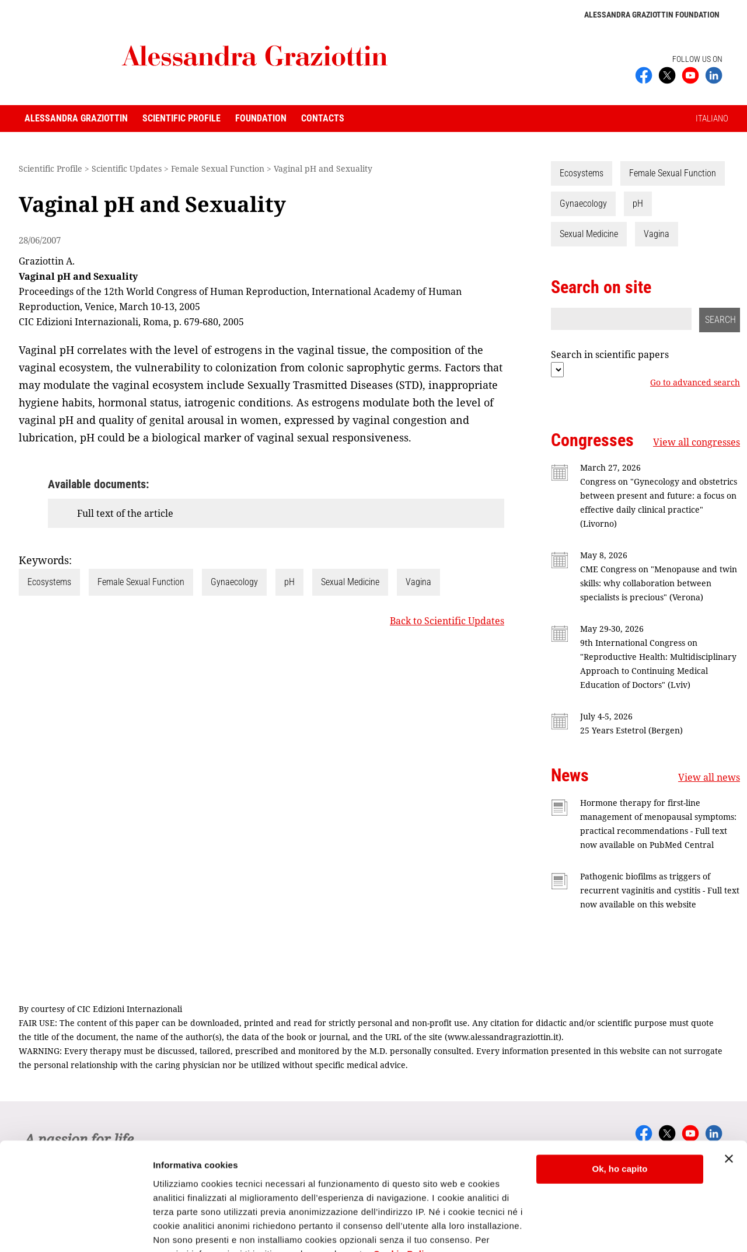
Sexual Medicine (350, 581)
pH (289, 581)
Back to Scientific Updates (447, 620)
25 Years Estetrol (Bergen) (631, 730)
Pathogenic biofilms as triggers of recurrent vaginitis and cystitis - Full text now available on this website (659, 890)
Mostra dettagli (184, 1229)
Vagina (418, 581)
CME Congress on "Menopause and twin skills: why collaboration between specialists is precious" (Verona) (658, 583)
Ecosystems (49, 581)
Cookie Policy (404, 1197)
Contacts (322, 118)
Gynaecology (234, 581)
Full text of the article (125, 513)
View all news (709, 777)
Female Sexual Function (140, 581)
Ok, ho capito (619, 1113)
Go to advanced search (695, 382)
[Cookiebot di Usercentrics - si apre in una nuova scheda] (76, 1229)
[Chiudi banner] (729, 1102)
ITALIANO (712, 118)
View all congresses (696, 442)
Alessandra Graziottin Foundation (652, 14)
